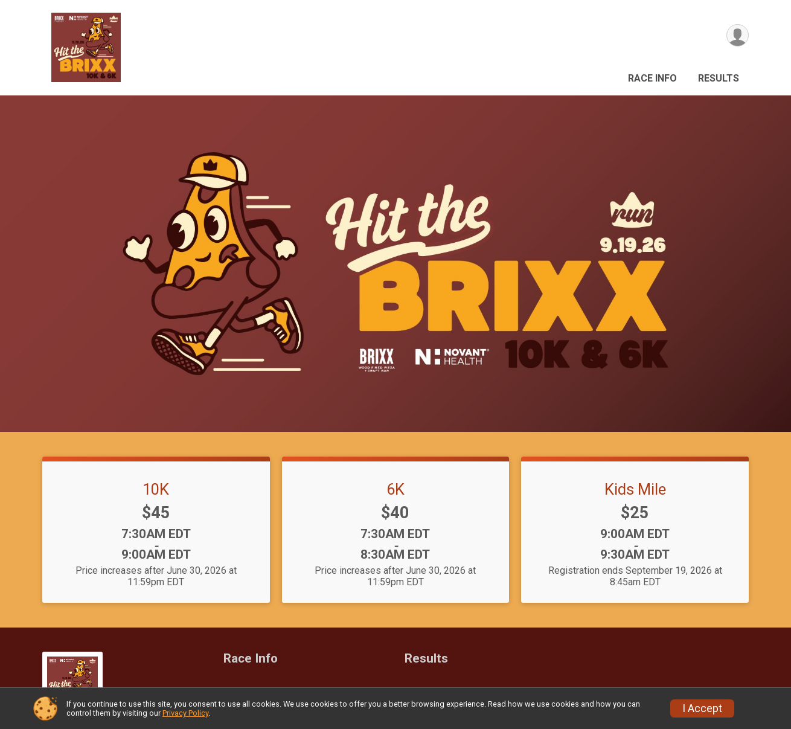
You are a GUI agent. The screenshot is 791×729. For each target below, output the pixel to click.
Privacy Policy (185, 713)
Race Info (652, 78)
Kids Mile (635, 489)
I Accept (702, 708)
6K (395, 489)
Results (718, 78)
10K (156, 489)
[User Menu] (737, 35)
